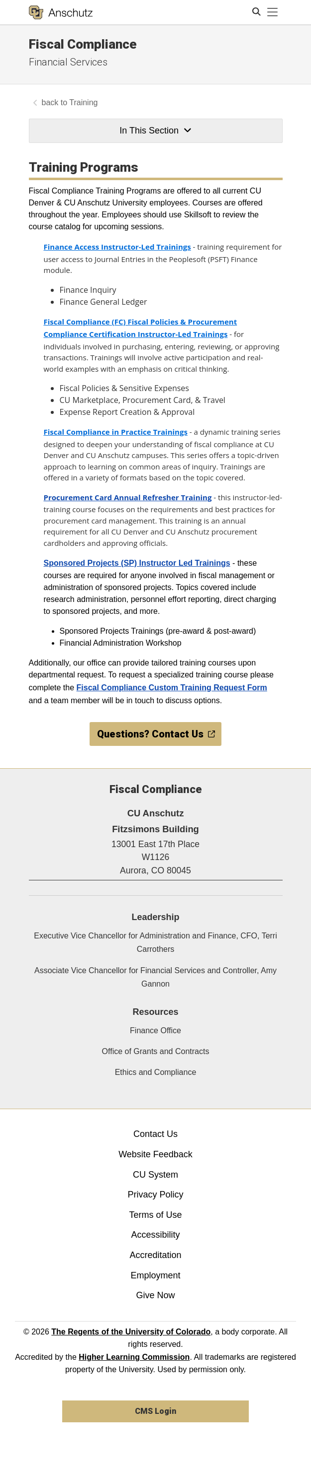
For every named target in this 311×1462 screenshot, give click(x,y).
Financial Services (68, 62)
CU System (155, 1175)
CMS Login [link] (155, 1411)
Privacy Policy (155, 1194)
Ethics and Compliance (156, 1072)
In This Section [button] (155, 130)
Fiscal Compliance (83, 44)
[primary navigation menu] (273, 12)
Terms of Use (155, 1215)
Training (83, 102)
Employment (155, 1275)
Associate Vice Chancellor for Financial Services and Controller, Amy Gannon (155, 977)
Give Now (155, 1295)
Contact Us (155, 1134)
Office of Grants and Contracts (155, 1051)
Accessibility (155, 1235)
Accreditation (155, 1255)
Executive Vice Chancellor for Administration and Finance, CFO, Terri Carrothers (155, 942)
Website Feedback (155, 1154)
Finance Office (155, 1030)
